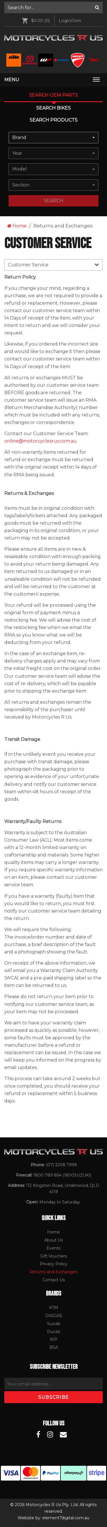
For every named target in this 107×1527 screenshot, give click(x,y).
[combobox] (53, 137)
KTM (53, 1307)
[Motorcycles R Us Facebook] (38, 1434)
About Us (53, 1240)
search (53, 200)
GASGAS (53, 1315)
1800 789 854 (47, 1175)
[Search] (97, 7)
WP (53, 1339)
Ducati (53, 1331)
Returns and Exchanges (53, 1271)
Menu (11, 79)
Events (53, 1248)
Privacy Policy (53, 1263)
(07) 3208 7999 (61, 1164)
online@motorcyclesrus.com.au (40, 441)
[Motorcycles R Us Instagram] (50, 1434)
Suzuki (53, 1323)
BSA (53, 1347)
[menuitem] (53, 7)
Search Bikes (53, 108)
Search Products (54, 120)
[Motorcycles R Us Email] (63, 1434)
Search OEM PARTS (53, 95)
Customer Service (53, 264)
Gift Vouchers (53, 1256)
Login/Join (70, 20)
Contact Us (54, 1279)
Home (17, 226)
